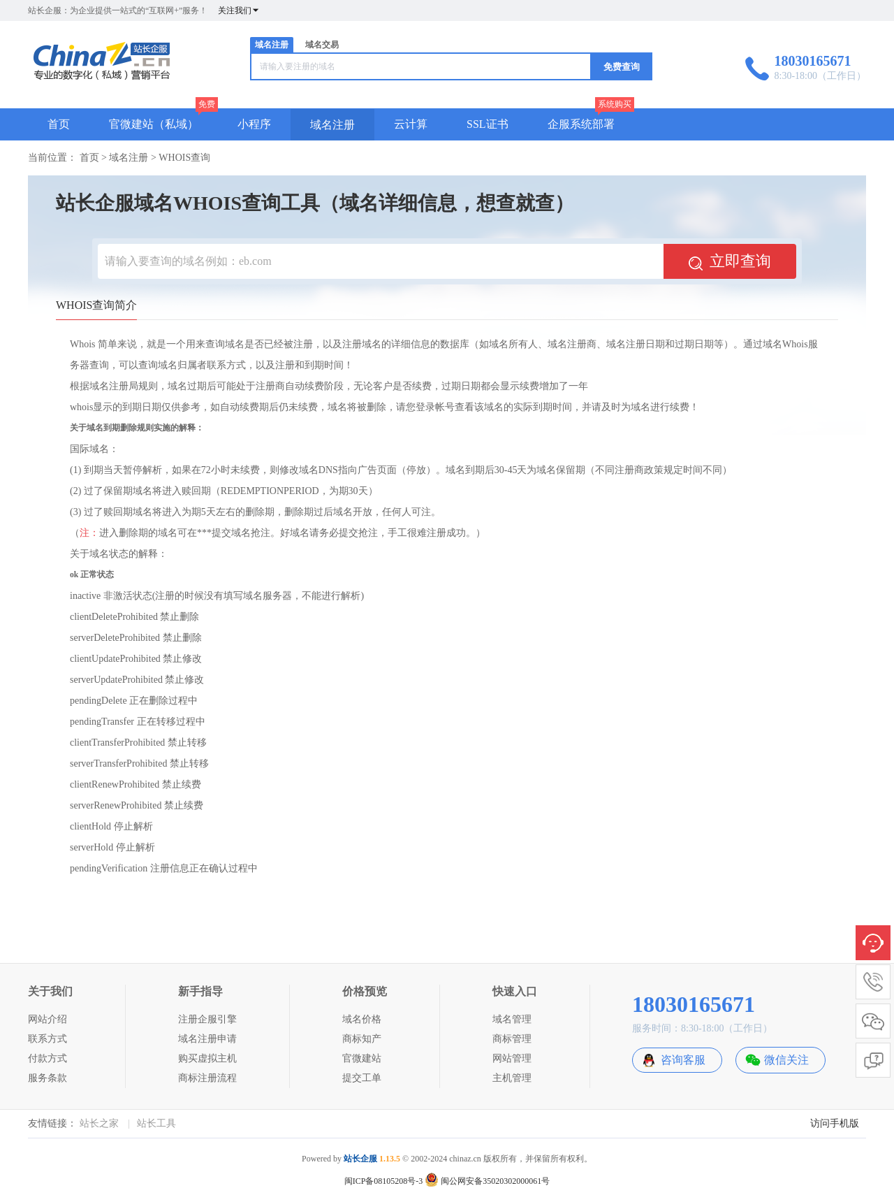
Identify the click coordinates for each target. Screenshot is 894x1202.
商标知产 (361, 1039)
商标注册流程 (207, 1078)
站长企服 (360, 1159)
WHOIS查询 (184, 157)
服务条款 (47, 1078)
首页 (58, 124)
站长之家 (99, 1123)
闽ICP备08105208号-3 (383, 1181)
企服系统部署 (581, 124)
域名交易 (322, 45)
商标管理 (512, 1039)
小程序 (254, 124)
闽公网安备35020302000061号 (487, 1181)
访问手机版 (834, 1123)
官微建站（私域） (153, 124)
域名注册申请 (207, 1039)
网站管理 (512, 1058)
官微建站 (361, 1058)
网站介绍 (47, 1019)
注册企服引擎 (207, 1019)
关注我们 (239, 10)
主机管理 (512, 1078)
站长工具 (156, 1123)
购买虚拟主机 (207, 1058)
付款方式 (47, 1058)
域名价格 (361, 1019)
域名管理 (512, 1019)
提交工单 (361, 1078)
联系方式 (47, 1039)
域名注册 (271, 45)
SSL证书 (487, 124)
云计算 (410, 124)
